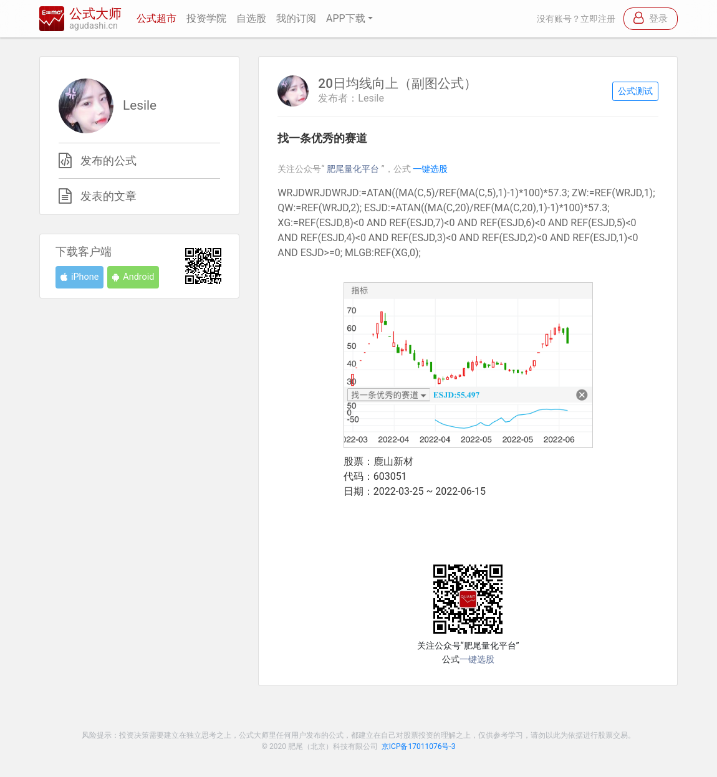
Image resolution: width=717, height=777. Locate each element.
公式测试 (635, 91)
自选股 (251, 18)
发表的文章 (108, 196)
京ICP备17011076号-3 (419, 746)
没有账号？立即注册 (576, 19)
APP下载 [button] (345, 18)
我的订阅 (296, 18)
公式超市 (156, 18)
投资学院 (206, 18)
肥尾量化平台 (354, 169)
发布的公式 (108, 161)
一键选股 (430, 169)
